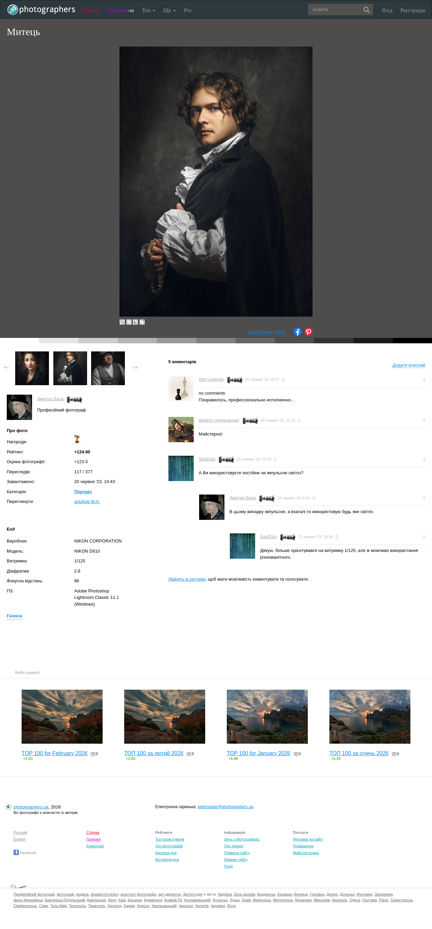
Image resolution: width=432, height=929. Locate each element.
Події (228, 866)
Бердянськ (266, 894)
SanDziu (207, 458)
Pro (187, 10)
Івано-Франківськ (28, 900)
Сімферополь (25, 906)
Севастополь (401, 900)
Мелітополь (283, 900)
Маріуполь (262, 900)
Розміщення (303, 846)
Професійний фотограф (34, 894)
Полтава (369, 900)
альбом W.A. (87, 501)
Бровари (284, 894)
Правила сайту (237, 853)
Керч (112, 900)
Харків (129, 906)
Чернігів (201, 906)
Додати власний (409, 365)
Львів (246, 900)
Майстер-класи (306, 853)
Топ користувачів (169, 839)
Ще (169, 10)
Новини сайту (236, 859)
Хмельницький (164, 906)
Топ (148, 10)
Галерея (121, 10)
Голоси (14, 615)
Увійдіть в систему (187, 579)
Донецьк (347, 894)
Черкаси (186, 906)
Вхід (387, 10)
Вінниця (301, 894)
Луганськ (219, 900)
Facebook (25, 853)
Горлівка (317, 894)
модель (82, 894)
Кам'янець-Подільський (65, 900)
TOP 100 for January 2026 (258, 753)
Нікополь (339, 900)
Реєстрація (413, 10)
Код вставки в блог (266, 332)
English (20, 839)
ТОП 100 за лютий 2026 (154, 753)
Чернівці (218, 906)
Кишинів (135, 900)
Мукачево (303, 900)
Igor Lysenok (211, 379)
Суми (43, 906)
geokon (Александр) (219, 420)
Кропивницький (197, 900)
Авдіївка (225, 894)
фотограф (65, 894)
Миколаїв (322, 900)
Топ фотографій (169, 846)
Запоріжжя (384, 894)
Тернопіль (77, 906)
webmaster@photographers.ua (225, 806)
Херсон (143, 906)
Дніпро (332, 894)
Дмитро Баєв (50, 398)
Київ (122, 900)
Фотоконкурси (167, 859)
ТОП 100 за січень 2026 (358, 753)
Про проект (233, 846)
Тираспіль (96, 906)
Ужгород (114, 906)
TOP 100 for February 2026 (54, 753)
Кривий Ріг (173, 900)
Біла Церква (244, 894)
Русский (20, 832)
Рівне (383, 900)
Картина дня (166, 853)
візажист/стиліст (104, 894)
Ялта (231, 906)
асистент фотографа (138, 894)
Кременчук (153, 900)
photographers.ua (31, 806)
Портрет (83, 491)
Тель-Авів (58, 906)
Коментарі (95, 846)
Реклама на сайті (308, 839)
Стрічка (91, 10)
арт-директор (169, 894)
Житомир (364, 894)
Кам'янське (96, 900)
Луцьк (235, 900)
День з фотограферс (242, 839)
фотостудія (192, 894)
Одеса (354, 900)
